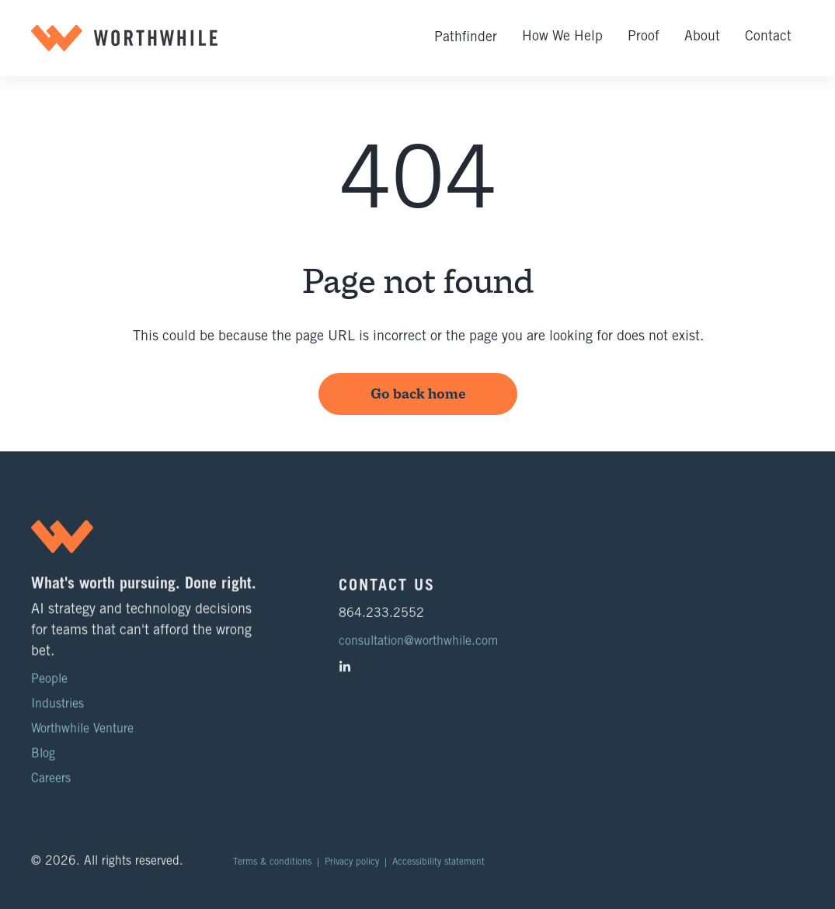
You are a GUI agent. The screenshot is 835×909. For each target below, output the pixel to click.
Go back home (417, 394)
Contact (768, 37)
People (49, 680)
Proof (643, 37)
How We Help (562, 37)
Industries (57, 704)
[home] (124, 38)
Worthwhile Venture (82, 729)
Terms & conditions (272, 868)
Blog (43, 754)
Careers (51, 779)
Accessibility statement (438, 868)
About (702, 37)
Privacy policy (352, 868)
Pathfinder (465, 38)
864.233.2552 (381, 620)
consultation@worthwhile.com (418, 648)
